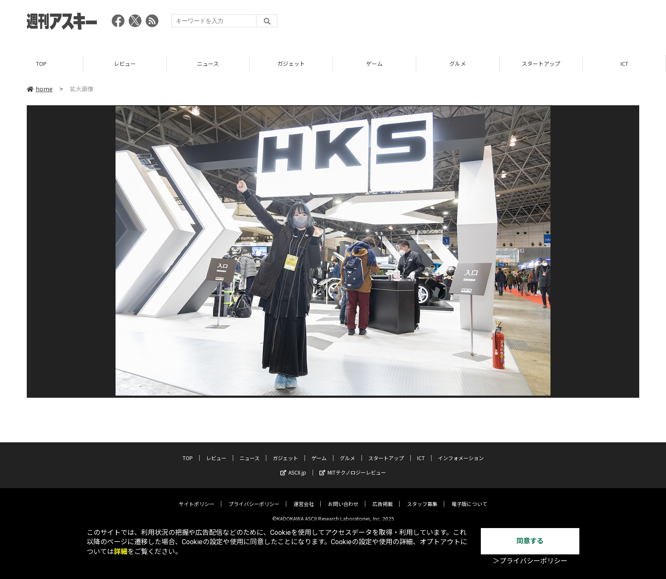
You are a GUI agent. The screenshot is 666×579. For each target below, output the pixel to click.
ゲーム (374, 63)
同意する (530, 541)
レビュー (125, 63)
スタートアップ (541, 63)
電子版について (469, 497)
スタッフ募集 (422, 497)
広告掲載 (383, 497)
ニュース (208, 63)
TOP (41, 63)
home (40, 88)
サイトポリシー (196, 497)
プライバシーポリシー (254, 497)
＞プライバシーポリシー (530, 561)
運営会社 (303, 497)
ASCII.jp (293, 465)
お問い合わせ (343, 497)
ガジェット (291, 63)
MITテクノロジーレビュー (352, 465)
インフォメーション (461, 451)
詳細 (120, 552)
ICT (624, 63)
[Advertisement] (484, 23)
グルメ (457, 63)
